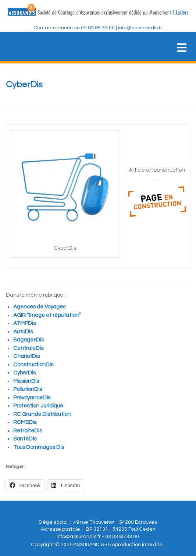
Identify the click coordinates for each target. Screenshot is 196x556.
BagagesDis (28, 340)
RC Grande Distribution (42, 414)
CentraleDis (28, 348)
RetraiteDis (27, 431)
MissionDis (26, 381)
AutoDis (23, 331)
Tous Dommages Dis (38, 447)
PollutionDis (27, 389)
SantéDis (24, 439)
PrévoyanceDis (31, 397)
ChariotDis (26, 356)
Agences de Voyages (39, 307)
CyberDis (24, 373)
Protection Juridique (38, 406)
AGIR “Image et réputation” (47, 315)
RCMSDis (24, 422)
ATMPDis (24, 323)
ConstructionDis (33, 364)
